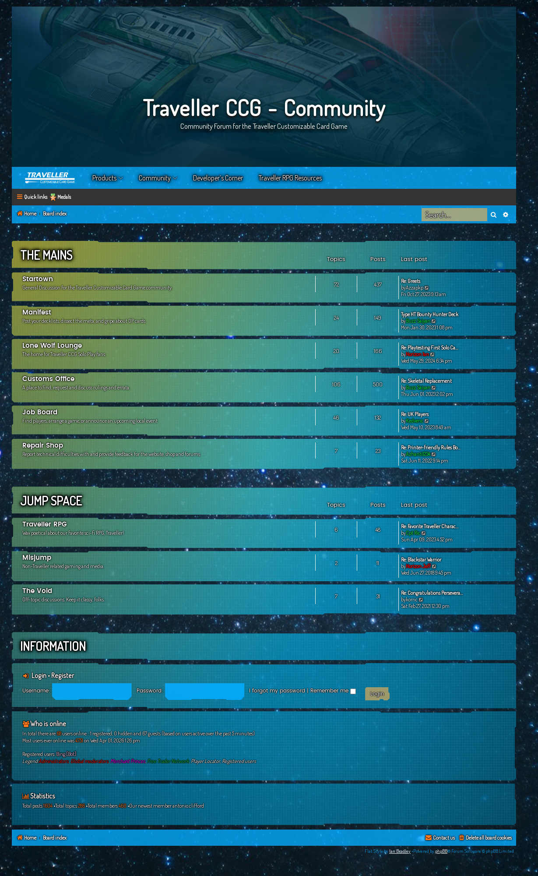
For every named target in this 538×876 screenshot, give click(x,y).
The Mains (46, 255)
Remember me (333, 690)
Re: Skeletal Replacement (426, 381)
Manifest (36, 312)
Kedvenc (414, 420)
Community (155, 177)
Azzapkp (414, 287)
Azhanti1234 (418, 454)
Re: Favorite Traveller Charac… (429, 526)
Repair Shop (42, 445)
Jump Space (51, 501)
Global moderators (89, 761)
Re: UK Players (415, 414)
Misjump (36, 558)
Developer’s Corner (218, 177)
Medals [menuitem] (64, 197)
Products (104, 177)
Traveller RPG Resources (290, 177)
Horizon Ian (417, 354)
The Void (37, 591)
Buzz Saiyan (418, 321)
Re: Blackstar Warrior (421, 559)
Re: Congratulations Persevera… (432, 593)
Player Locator (205, 761)
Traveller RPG (44, 524)
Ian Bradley (400, 851)
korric (412, 599)
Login (39, 675)
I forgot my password (277, 690)
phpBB (441, 851)
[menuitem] (485, 838)
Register (62, 675)
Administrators (54, 761)
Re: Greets (410, 281)
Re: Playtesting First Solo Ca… (429, 347)
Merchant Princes (127, 761)
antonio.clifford (188, 805)
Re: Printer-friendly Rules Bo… (430, 447)
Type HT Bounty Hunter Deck (429, 314)
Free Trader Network (168, 761)
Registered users (239, 761)
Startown (37, 279)
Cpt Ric (413, 533)
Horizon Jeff (418, 566)
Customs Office (48, 379)
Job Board (39, 412)
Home (50, 177)
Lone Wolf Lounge (52, 346)
